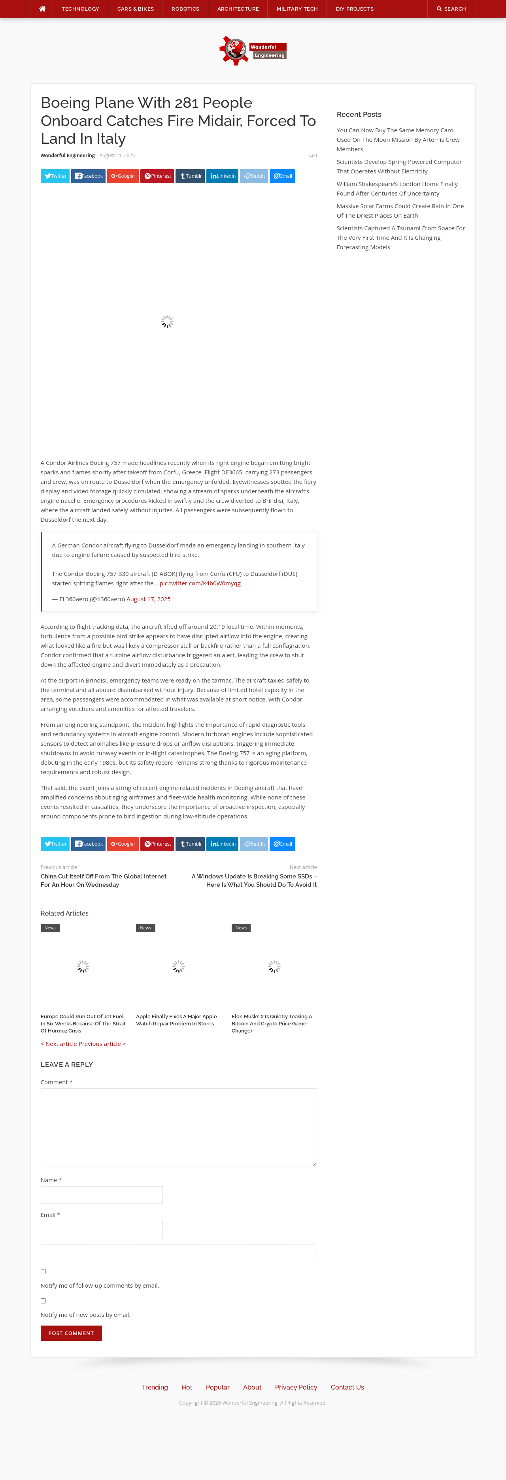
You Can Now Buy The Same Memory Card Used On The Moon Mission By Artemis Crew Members (398, 139)
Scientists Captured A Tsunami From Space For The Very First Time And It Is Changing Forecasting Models (401, 237)
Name (51, 1180)
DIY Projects (355, 9)
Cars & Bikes (135, 9)
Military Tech (297, 9)
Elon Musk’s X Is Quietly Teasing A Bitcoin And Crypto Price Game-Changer (272, 1024)
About (252, 1387)
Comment (57, 1082)
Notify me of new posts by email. (86, 1314)
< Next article (59, 1043)
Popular (218, 1387)
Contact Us (347, 1387)
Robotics (185, 9)
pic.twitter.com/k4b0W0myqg (200, 583)
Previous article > (102, 1043)
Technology (81, 9)
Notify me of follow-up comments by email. (100, 1285)
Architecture (238, 9)
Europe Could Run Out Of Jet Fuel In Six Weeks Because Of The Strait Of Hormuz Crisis (83, 1024)
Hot (187, 1387)
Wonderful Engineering (68, 155)
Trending (155, 1387)
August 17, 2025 (148, 599)
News (50, 928)
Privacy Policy (296, 1387)
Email (50, 1215)
